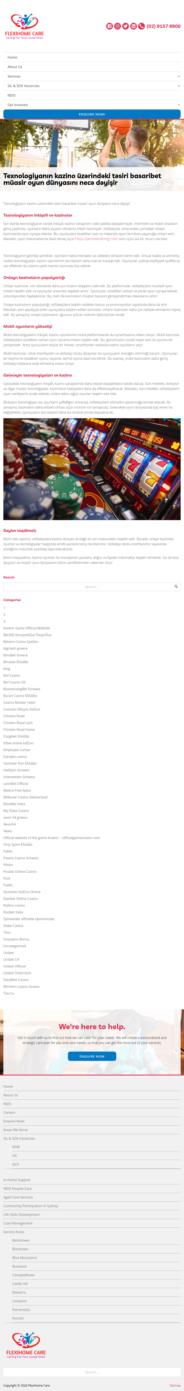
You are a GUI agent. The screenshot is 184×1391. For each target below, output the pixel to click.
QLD (15, 1164)
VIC (14, 1155)
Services (14, 76)
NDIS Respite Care (17, 1188)
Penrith (18, 1318)
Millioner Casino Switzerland (25, 797)
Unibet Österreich (17, 973)
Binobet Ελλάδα (15, 662)
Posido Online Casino (20, 871)
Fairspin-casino (15, 756)
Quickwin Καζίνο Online (22, 892)
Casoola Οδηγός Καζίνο (21, 709)
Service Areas (13, 1232)
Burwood (19, 1266)
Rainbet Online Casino (20, 898)
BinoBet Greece (15, 655)
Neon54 (9, 824)
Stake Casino (13, 925)
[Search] (176, 587)
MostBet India (14, 804)
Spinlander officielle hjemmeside (28, 919)
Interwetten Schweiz (19, 777)
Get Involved (18, 104)
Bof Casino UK (14, 682)
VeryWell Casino (15, 979)
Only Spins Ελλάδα (17, 844)
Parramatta (21, 1309)
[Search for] (92, 587)
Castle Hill (20, 1283)
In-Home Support (16, 1180)
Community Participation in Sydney (30, 1206)
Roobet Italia (13, 912)
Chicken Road (14, 716)
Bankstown (21, 1240)
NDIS (12, 95)
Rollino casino (14, 905)
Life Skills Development (21, 1214)
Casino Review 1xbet (19, 702)
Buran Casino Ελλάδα (20, 695)
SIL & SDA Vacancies (24, 85)
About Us (15, 66)
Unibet (8, 952)
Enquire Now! (92, 114)
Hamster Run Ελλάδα (19, 763)
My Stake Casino (16, 810)
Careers (9, 1112)
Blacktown (20, 1249)
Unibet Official (14, 966)
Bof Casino (11, 675)
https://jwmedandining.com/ (96, 238)
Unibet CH (11, 959)
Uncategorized (14, 946)
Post (6, 878)
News (7, 831)
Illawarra (19, 1292)
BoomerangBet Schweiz (21, 689)
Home (12, 57)
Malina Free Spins (17, 790)
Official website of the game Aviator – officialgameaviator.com (51, 837)
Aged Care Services (18, 1197)
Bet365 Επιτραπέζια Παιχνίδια (27, 635)
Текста (8, 993)
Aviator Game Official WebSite (26, 628)
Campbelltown (23, 1275)
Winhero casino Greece (21, 986)
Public (8, 885)
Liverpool (19, 1301)
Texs (7, 932)
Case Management (18, 1223)
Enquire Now (92, 1056)
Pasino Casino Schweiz (20, 858)
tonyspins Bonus (16, 939)
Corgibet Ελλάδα (16, 736)
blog (6, 668)
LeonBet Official (15, 783)
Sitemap (175, 1385)
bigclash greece (15, 648)
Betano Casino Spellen (20, 641)
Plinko (8, 864)
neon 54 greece (15, 817)
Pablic (8, 851)
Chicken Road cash (18, 722)
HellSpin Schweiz (16, 770)
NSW (16, 1147)
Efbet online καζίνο (18, 743)
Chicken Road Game (19, 729)
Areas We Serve (15, 1129)
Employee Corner (16, 749)
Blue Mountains (24, 1257)
